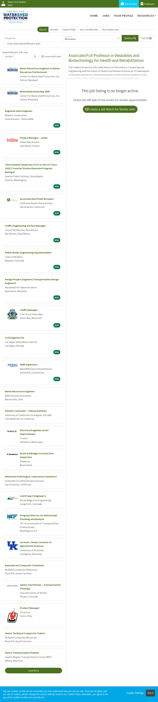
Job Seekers (129, 4)
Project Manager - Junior (34, 137)
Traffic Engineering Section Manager (25, 225)
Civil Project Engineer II (33, 495)
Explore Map (69, 29)
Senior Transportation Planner (22, 652)
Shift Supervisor (28, 364)
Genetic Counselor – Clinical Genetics (26, 410)
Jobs (105, 15)
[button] (146, 38)
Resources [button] (146, 15)
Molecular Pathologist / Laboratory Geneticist (31, 476)
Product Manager (29, 607)
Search (42, 29)
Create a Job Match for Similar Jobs (110, 109)
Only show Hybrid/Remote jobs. (24, 43)
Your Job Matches (89, 29)
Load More (33, 670)
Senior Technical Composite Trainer (25, 633)
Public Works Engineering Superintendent (28, 252)
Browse (54, 29)
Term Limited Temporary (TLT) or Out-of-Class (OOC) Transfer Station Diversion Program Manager (31, 168)
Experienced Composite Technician (24, 565)
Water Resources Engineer (20, 391)
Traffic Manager (28, 309)
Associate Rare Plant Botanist (37, 198)
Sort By (8, 56)
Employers (148, 4)
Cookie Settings (135, 693)
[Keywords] (33, 38)
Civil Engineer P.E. (15, 337)
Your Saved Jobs (110, 29)
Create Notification (51, 56)
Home (94, 15)
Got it (150, 693)
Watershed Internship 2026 (35, 91)
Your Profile (123, 15)
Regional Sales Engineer (18, 110)
